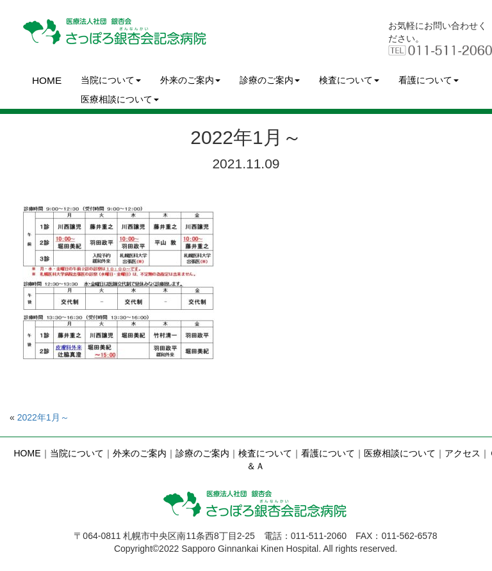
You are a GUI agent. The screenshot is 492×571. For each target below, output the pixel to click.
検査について (349, 80)
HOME (47, 80)
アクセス (462, 453)
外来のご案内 (190, 80)
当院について (111, 80)
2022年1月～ (43, 417)
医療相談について (120, 99)
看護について (428, 80)
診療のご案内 (270, 80)
